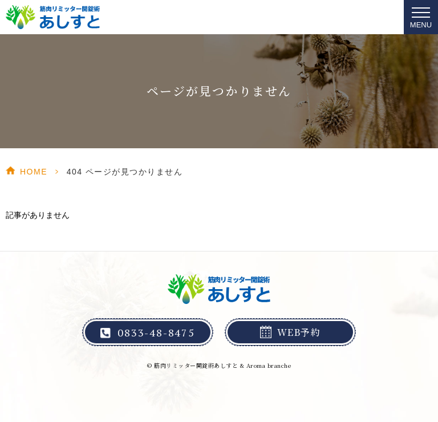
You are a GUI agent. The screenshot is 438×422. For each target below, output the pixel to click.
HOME (33, 171)
